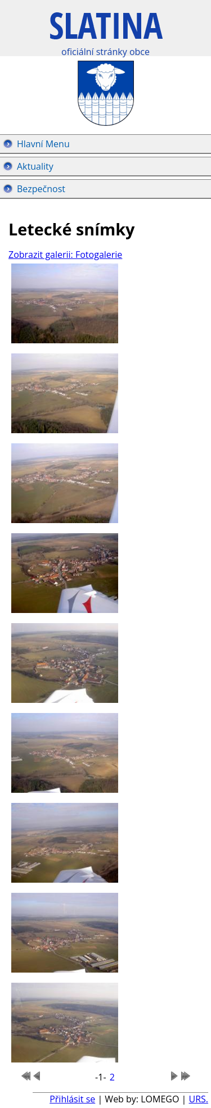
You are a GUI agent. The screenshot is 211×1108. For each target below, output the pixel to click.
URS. (198, 1099)
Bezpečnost (41, 189)
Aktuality (35, 166)
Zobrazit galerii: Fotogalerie (65, 254)
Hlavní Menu (43, 144)
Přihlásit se (72, 1099)
